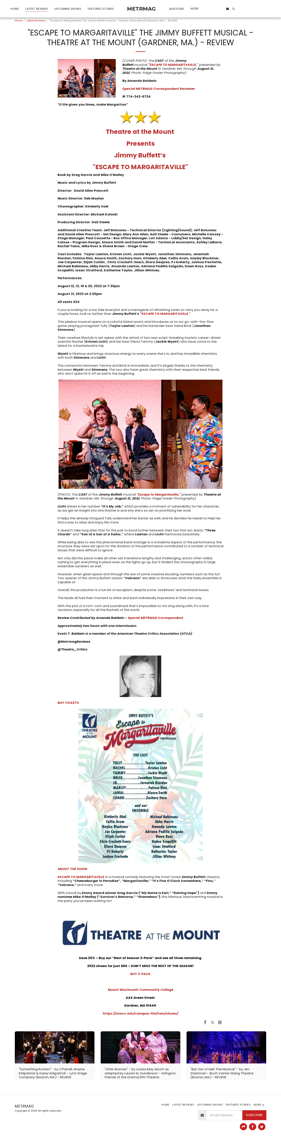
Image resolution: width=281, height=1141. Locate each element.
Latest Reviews (35, 20)
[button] (209, 8)
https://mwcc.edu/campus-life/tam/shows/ (140, 1013)
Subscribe (254, 1115)
